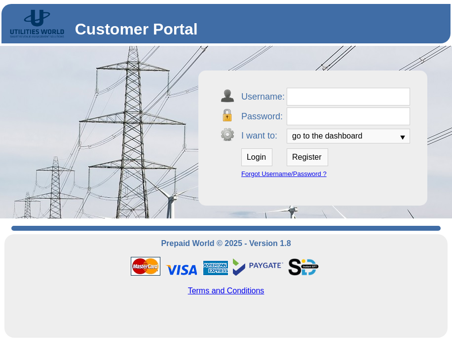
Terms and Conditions (226, 290)
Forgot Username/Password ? (284, 174)
